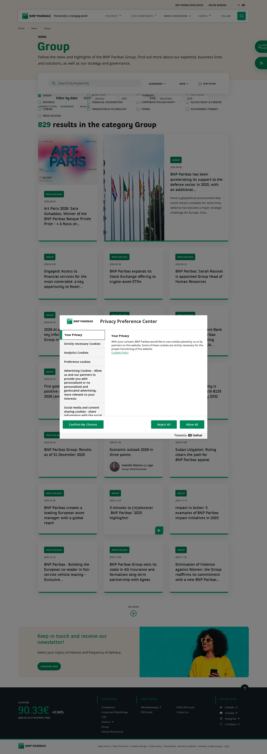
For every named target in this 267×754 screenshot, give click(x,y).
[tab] (82, 334)
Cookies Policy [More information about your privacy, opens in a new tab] (120, 352)
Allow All (192, 424)
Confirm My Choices (83, 424)
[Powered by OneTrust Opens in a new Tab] (190, 435)
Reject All (163, 424)
